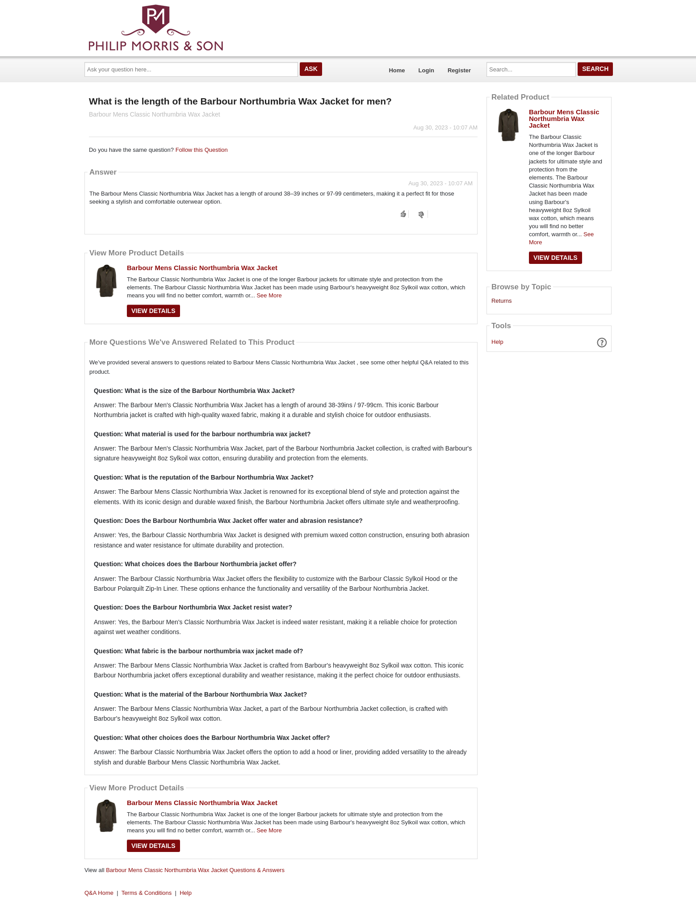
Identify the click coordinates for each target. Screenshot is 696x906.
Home (397, 70)
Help (497, 341)
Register (459, 70)
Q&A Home (98, 892)
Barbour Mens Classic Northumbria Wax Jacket (202, 267)
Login (426, 70)
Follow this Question (202, 149)
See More (268, 295)
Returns (501, 301)
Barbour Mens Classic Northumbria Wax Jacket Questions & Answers (195, 870)
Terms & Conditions (147, 892)
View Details (153, 310)
